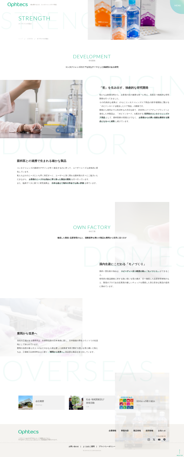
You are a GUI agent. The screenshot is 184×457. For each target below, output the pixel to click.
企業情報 (30, 39)
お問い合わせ (74, 446)
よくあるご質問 (89, 446)
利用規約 (44, 440)
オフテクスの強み (42, 39)
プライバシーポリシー (32, 440)
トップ (20, 39)
